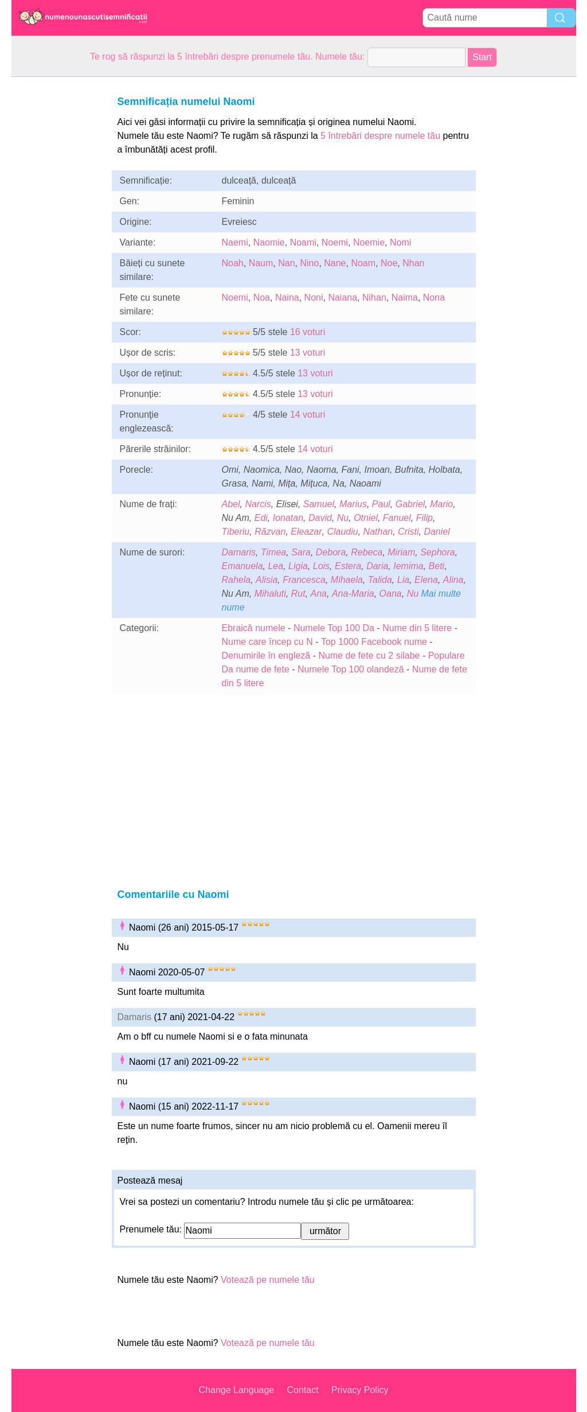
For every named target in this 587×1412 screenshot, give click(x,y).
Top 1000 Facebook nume (374, 642)
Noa (261, 297)
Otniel (366, 518)
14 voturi (307, 414)
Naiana (342, 297)
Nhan (413, 263)
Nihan (374, 297)
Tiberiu (236, 531)
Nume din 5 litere (417, 628)
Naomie (269, 242)
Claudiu (342, 531)
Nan (286, 263)
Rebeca (366, 552)
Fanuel (397, 518)
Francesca (304, 580)
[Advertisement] (57, 249)
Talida (380, 580)
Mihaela (347, 580)
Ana (319, 593)
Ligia (298, 566)
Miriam (401, 552)
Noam (363, 263)
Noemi (335, 242)
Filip (424, 518)
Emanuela (242, 566)
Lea (275, 566)
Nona (434, 297)
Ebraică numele (253, 628)
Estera (348, 566)
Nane (335, 263)
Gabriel (410, 504)
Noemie (369, 242)
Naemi (235, 242)
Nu (343, 518)
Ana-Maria (353, 593)
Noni (313, 297)
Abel (231, 504)
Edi (261, 518)
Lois (321, 566)
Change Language (237, 1390)
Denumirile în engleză (266, 655)
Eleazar (306, 531)
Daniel (436, 531)
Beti (437, 566)
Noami (303, 242)
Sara (301, 552)
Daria (377, 566)
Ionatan (288, 518)
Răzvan (270, 531)
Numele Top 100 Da (334, 628)
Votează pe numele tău (268, 1280)
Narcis (258, 504)
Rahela (236, 580)
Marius (353, 504)
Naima (405, 297)
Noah (233, 263)
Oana (390, 593)
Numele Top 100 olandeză (351, 669)
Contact (302, 1390)
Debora (331, 552)
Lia (403, 580)
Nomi (400, 242)
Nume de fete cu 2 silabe (369, 655)
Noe (389, 263)
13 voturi (307, 352)
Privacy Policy (360, 1390)
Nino (309, 263)
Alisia (266, 580)
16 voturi (307, 332)
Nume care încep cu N (267, 642)
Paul (381, 504)
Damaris (239, 552)
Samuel (318, 504)
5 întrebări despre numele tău (380, 136)
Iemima (408, 566)
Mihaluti (270, 593)
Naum (261, 263)
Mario (441, 504)
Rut (298, 593)
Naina (287, 297)
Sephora (437, 552)
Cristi (408, 531)
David (320, 518)
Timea (273, 552)
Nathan (378, 531)
